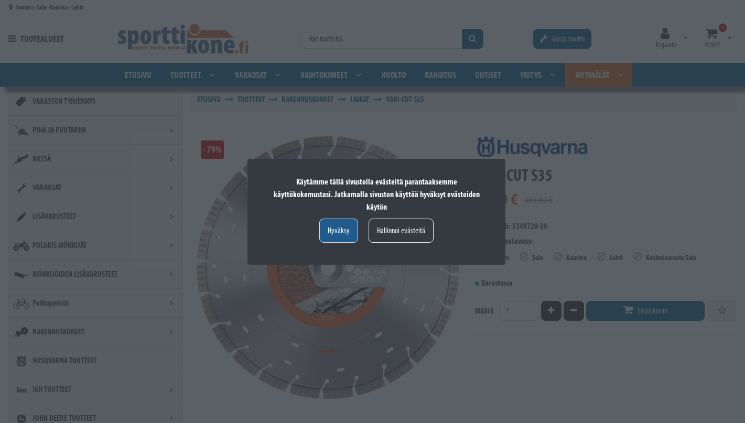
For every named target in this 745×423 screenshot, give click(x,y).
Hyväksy (339, 230)
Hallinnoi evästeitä (401, 230)
